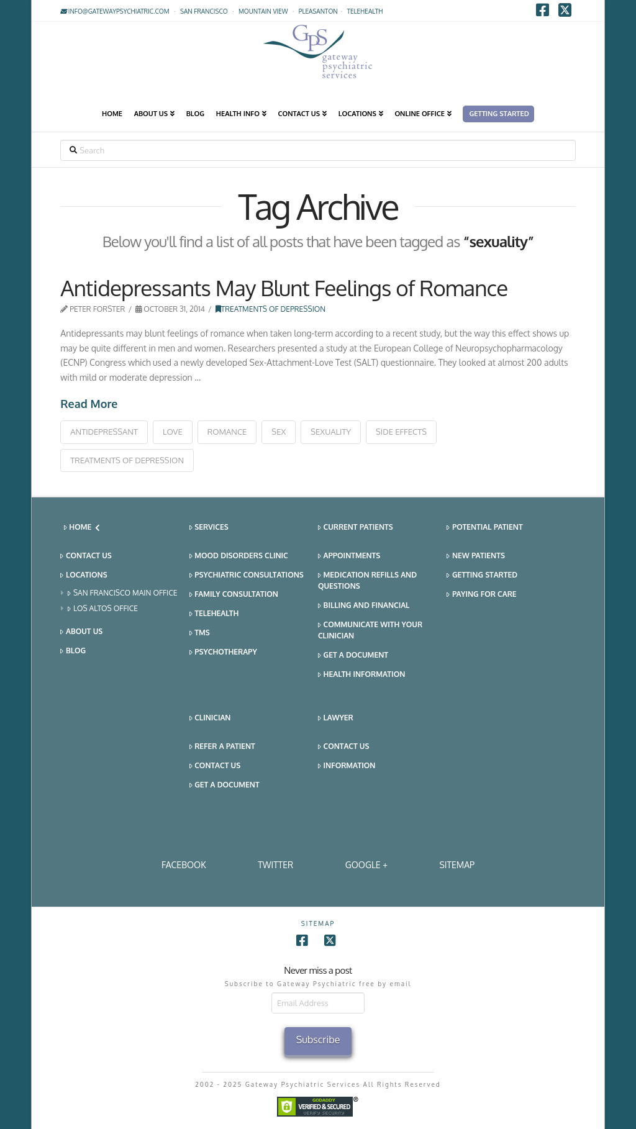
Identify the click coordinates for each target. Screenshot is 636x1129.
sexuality (331, 432)
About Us (81, 632)
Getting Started (482, 575)
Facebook (183, 864)
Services (209, 527)
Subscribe (318, 1039)
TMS (199, 633)
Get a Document (353, 655)
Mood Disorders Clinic (238, 556)
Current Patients (355, 527)
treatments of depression (127, 460)
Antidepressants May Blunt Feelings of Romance (283, 287)
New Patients (476, 556)
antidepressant (104, 432)
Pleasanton (318, 11)
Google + (366, 864)
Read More (88, 403)
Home (82, 527)
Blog (73, 651)
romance (227, 432)
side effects (401, 432)
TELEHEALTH (365, 11)
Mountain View (263, 11)
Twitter (275, 864)
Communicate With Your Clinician (370, 630)
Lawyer (335, 718)
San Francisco (204, 11)
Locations (83, 575)
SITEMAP (457, 864)
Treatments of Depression (270, 309)
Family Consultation (233, 594)
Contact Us (85, 556)
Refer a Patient (222, 746)
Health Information (361, 674)
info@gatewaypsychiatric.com (114, 11)
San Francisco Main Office (122, 593)
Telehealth (214, 614)
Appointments (349, 556)
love (173, 432)
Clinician (210, 718)
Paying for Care (481, 594)
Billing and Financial (363, 606)
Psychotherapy (223, 652)
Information (346, 766)
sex (278, 432)
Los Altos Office (103, 609)
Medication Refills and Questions (367, 580)
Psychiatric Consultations (246, 575)
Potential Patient (484, 527)
